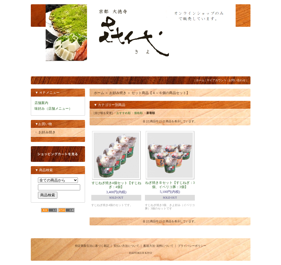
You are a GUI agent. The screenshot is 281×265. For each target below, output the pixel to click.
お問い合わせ (237, 80)
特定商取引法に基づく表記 (92, 245)
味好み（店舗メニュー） (53, 109)
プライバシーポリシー (192, 245)
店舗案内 (41, 103)
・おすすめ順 (122, 113)
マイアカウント (217, 80)
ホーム (200, 80)
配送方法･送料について (158, 245)
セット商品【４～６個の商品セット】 (161, 93)
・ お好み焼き (45, 132)
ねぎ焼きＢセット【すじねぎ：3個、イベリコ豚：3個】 (170, 185)
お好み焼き (117, 93)
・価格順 (137, 113)
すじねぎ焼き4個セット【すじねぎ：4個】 (116, 185)
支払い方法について (126, 245)
